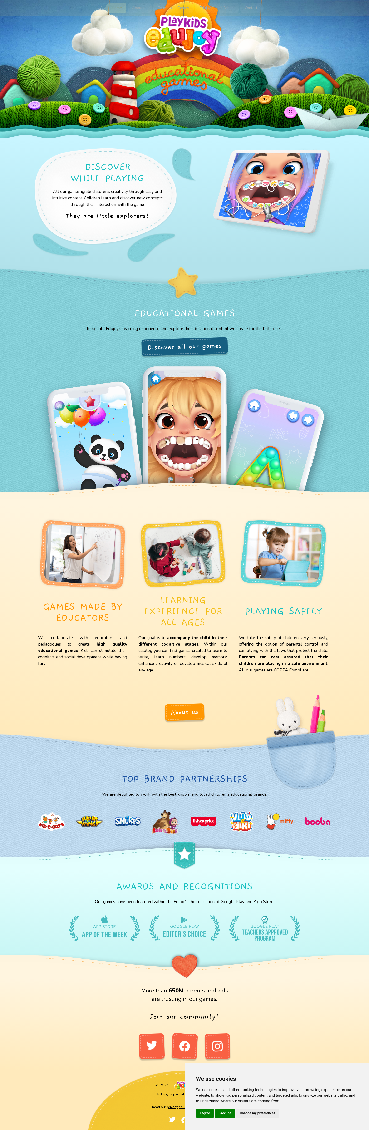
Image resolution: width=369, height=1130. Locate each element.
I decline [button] (225, 1113)
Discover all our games (184, 346)
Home (119, 7)
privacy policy (177, 1107)
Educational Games (173, 7)
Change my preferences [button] (257, 1113)
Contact (249, 7)
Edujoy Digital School (215, 7)
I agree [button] (205, 1113)
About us (140, 7)
